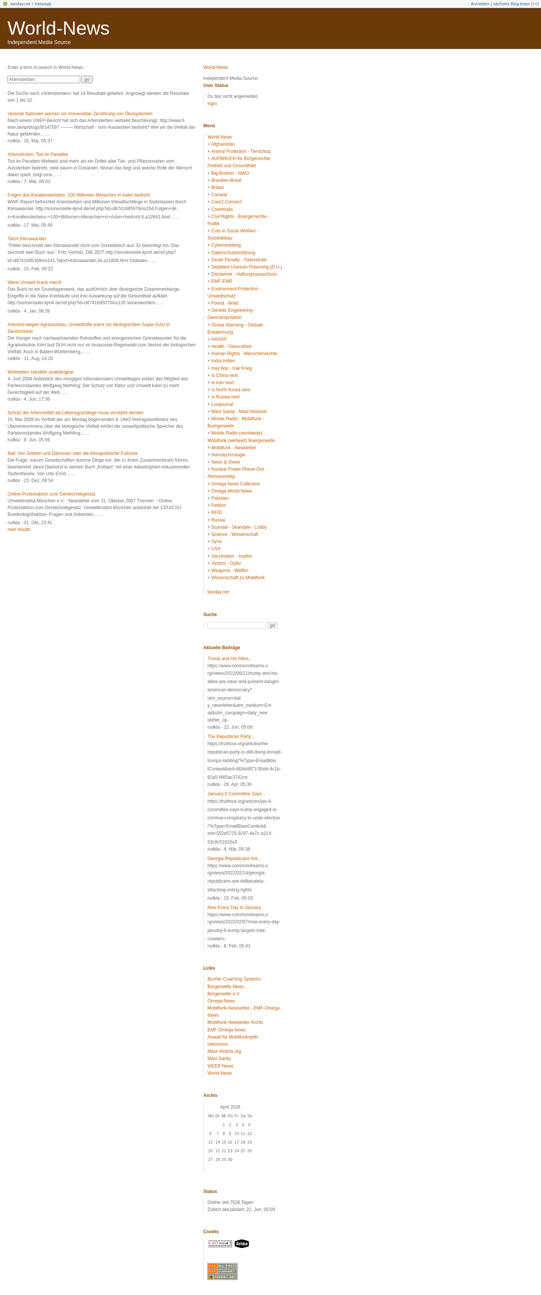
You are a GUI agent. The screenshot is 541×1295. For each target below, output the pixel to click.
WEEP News (220, 1066)
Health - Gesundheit (231, 346)
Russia (218, 520)
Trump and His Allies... (230, 658)
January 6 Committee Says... (236, 793)
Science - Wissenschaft (234, 534)
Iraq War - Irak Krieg (231, 368)
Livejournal (222, 404)
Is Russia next (225, 397)
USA (216, 548)
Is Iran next (222, 382)
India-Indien (223, 360)
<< (534, 4)
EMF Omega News (226, 1030)
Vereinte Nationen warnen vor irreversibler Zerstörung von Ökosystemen (80, 113)
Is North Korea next (230, 389)
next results (19, 529)
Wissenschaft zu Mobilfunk (238, 577)
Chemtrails (222, 209)
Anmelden (480, 4)
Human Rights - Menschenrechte (244, 353)
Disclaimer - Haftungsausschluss (244, 274)
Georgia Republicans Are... (234, 858)
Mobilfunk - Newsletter (233, 447)
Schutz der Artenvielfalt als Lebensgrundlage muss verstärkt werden (76, 412)
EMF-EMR (221, 281)
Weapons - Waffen (229, 570)
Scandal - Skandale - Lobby (239, 527)
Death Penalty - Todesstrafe (239, 259)
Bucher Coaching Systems (234, 979)
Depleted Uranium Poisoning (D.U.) (246, 267)
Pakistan (220, 498)
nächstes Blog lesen (511, 4)
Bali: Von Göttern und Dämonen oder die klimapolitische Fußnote (73, 453)
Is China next (224, 375)
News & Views (225, 462)
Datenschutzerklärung (233, 252)
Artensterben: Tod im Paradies (38, 154)
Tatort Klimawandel (27, 238)
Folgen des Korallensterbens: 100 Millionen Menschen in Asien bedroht (79, 195)
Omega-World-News (231, 491)
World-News (59, 28)
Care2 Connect (226, 201)
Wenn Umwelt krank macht (34, 282)
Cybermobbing (226, 245)
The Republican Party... (230, 736)
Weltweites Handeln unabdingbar (41, 372)
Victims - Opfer (226, 563)
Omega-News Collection (235, 484)
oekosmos (217, 1044)
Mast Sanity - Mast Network (239, 411)
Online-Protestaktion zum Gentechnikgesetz (52, 494)
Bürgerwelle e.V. (223, 993)
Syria (216, 541)
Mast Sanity (219, 1058)
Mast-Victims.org (224, 1051)
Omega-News (221, 1001)
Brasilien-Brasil (226, 180)
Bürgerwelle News (225, 986)
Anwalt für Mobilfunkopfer (232, 1037)
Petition (218, 505)
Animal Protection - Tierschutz (241, 151)
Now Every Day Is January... (235, 907)
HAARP (219, 339)
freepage (43, 4)
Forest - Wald (224, 303)
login (212, 103)
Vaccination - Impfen (231, 556)
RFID (216, 512)
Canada (219, 194)
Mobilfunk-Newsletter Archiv (235, 1022)
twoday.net (20, 4)
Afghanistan (223, 144)
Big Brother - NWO (230, 173)
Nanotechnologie (228, 455)
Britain (217, 187)
